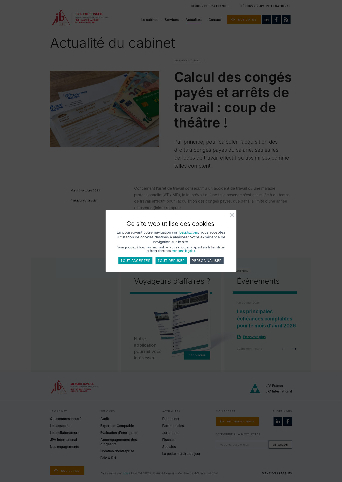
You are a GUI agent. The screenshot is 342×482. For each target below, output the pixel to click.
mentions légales (183, 251)
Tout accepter (135, 261)
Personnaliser (207, 261)
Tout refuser (171, 261)
